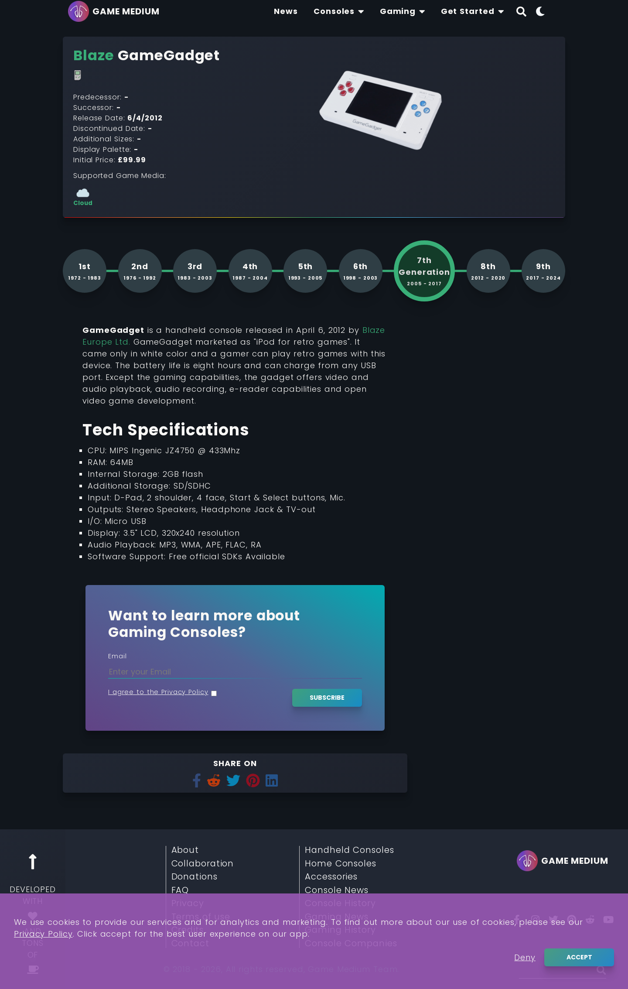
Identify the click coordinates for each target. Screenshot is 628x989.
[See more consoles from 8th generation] (488, 271)
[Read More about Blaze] (93, 55)
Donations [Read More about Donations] (194, 877)
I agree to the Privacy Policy (158, 692)
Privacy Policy (43, 954)
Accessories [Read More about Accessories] (331, 877)
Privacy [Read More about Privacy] (187, 903)
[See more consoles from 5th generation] (305, 271)
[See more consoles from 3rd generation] (195, 271)
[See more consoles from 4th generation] (250, 271)
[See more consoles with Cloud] (82, 196)
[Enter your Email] (235, 671)
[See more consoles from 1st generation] (84, 271)
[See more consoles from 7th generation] (424, 270)
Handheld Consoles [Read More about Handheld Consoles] (349, 850)
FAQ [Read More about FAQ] (180, 890)
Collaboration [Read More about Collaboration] (202, 863)
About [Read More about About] (185, 850)
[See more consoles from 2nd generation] (140, 271)
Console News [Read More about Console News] (337, 890)
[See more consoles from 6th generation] (360, 271)
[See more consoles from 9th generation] (543, 271)
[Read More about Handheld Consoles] (77, 75)
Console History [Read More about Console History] (340, 903)
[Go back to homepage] (116, 11)
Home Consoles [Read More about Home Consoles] (340, 863)
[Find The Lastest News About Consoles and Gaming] (286, 11)
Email (117, 656)
